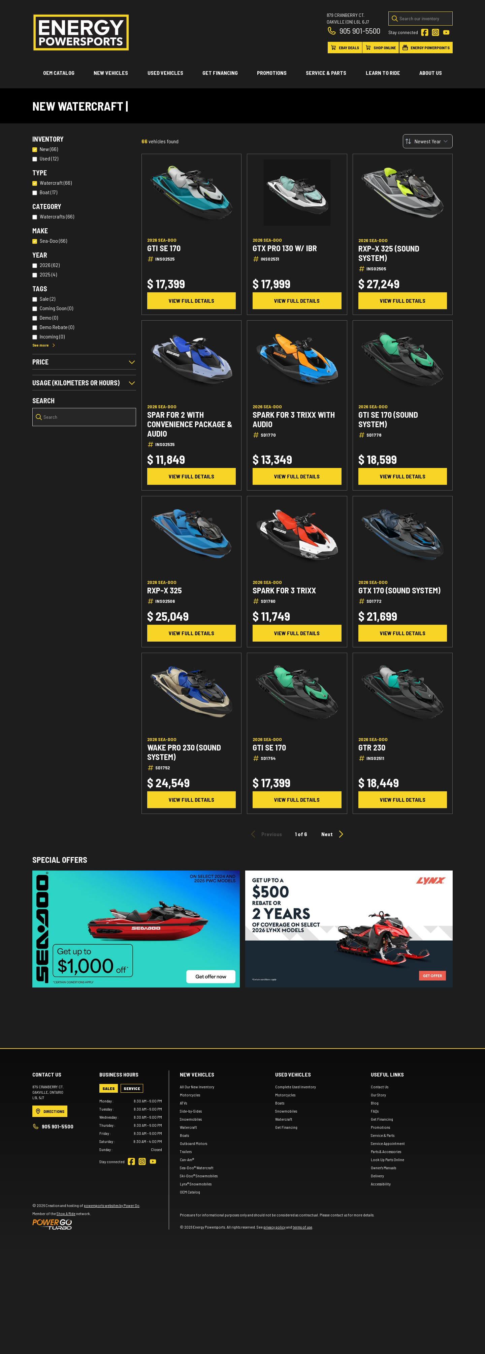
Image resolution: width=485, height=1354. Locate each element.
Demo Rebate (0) (57, 327)
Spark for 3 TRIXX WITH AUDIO (294, 419)
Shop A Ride (66, 1316)
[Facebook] (425, 32)
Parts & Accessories (386, 1254)
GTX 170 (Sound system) (399, 590)
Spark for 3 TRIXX (284, 590)
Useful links (387, 1177)
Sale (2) (47, 298)
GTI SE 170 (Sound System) (388, 419)
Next (333, 834)
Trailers (186, 1254)
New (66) (49, 149)
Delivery (377, 1278)
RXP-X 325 (164, 590)
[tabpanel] (130, 1228)
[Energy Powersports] (81, 32)
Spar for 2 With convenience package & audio (189, 424)
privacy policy (274, 1329)
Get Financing (220, 72)
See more (44, 345)
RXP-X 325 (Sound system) (388, 253)
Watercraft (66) (56, 182)
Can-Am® (187, 1262)
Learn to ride (383, 72)
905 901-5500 (353, 30)
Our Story (378, 1197)
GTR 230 (371, 747)
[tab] (108, 1191)
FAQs (375, 1213)
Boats (184, 1238)
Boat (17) (48, 192)
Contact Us (379, 1189)
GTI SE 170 (164, 248)
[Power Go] (86, 1327)
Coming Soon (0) (56, 308)
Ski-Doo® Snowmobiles (199, 1278)
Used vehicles (165, 72)
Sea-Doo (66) (53, 240)
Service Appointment (388, 1246)
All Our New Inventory (197, 1189)
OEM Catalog (58, 72)
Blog (375, 1205)
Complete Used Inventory (295, 1189)
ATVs (183, 1205)
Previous (265, 834)
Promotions (272, 72)
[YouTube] (446, 32)
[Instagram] (435, 32)
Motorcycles (190, 1197)
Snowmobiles (191, 1221)
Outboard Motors (193, 1246)
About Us (430, 72)
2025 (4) (48, 274)
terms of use (302, 1329)
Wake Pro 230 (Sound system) (184, 752)
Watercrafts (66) (57, 216)
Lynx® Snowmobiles (196, 1286)
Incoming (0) (52, 336)
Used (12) (49, 158)
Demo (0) (49, 317)
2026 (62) (50, 265)
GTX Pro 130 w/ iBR (285, 248)
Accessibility (381, 1286)
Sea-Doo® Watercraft (197, 1270)
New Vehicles (111, 72)
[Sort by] (428, 141)
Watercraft (188, 1230)
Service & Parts (326, 72)
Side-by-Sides (191, 1213)
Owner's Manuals (383, 1270)
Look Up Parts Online (387, 1262)
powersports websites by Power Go (111, 1308)
